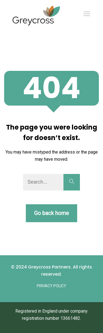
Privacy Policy (51, 286)
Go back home (51, 213)
